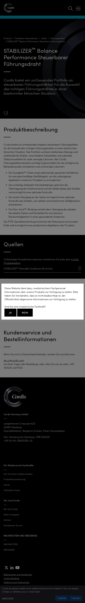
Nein (25, 312)
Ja (10, 312)
